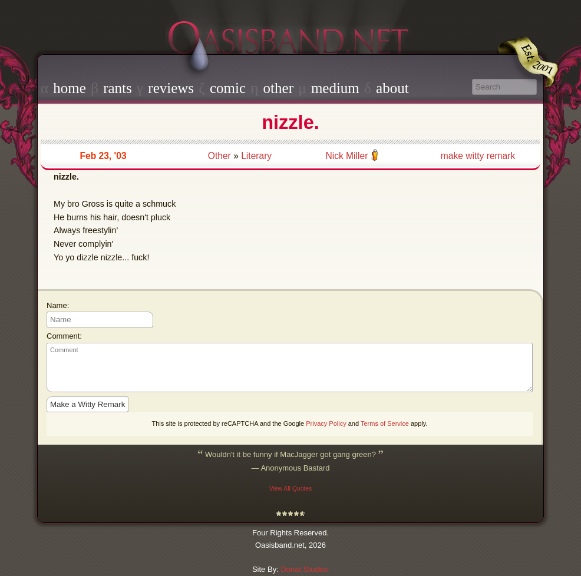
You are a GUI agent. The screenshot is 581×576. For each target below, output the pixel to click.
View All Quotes (290, 488)
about (392, 88)
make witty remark (478, 156)
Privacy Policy (326, 423)
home (69, 88)
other (278, 88)
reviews (171, 88)
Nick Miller (346, 156)
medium (335, 88)
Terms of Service (385, 423)
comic (228, 88)
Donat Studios (304, 569)
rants (117, 88)
